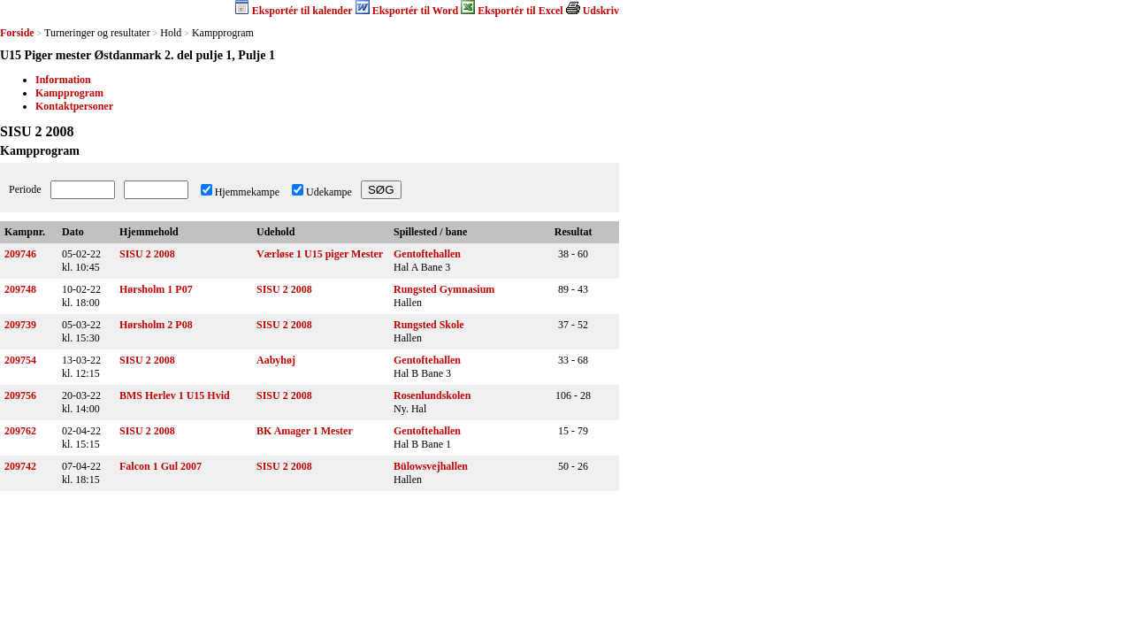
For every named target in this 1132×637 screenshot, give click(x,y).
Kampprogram (69, 93)
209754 (20, 360)
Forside (17, 33)
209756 (20, 395)
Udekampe (329, 192)
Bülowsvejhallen (431, 466)
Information (63, 79)
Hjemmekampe (247, 192)
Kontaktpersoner (74, 106)
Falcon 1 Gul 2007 (160, 466)
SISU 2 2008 (147, 254)
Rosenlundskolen (432, 395)
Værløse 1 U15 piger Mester (319, 254)
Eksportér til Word (415, 10)
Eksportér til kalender (302, 10)
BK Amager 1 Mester (304, 431)
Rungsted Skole (429, 324)
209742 (20, 466)
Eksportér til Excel (520, 10)
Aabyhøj (275, 360)
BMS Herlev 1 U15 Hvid (174, 395)
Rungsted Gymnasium (444, 289)
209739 (20, 324)
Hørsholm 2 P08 (156, 324)
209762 (20, 431)
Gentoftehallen (427, 254)
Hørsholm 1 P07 (156, 289)
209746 (20, 254)
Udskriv (601, 10)
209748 (20, 289)
